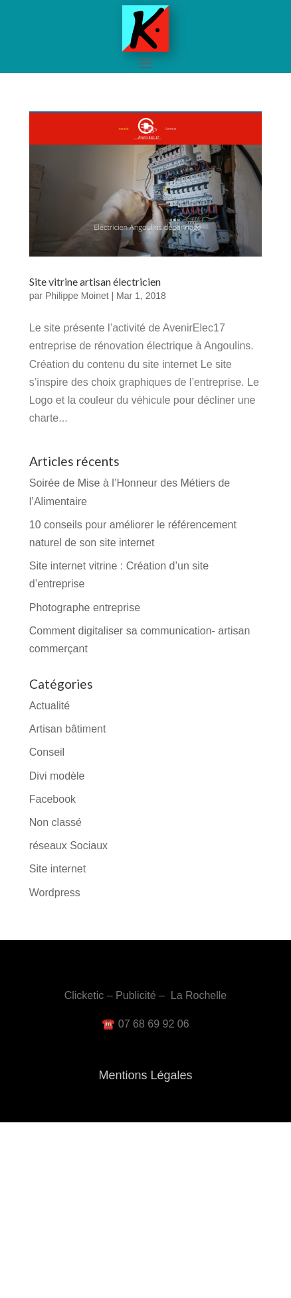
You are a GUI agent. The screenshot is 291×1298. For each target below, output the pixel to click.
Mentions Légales (145, 1075)
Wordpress (54, 892)
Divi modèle (57, 776)
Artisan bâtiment (67, 729)
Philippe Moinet (77, 295)
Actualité (49, 705)
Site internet (57, 868)
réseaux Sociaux (68, 845)
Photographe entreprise (84, 607)
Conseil (46, 752)
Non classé (55, 822)
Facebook (52, 799)
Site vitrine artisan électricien (95, 281)
